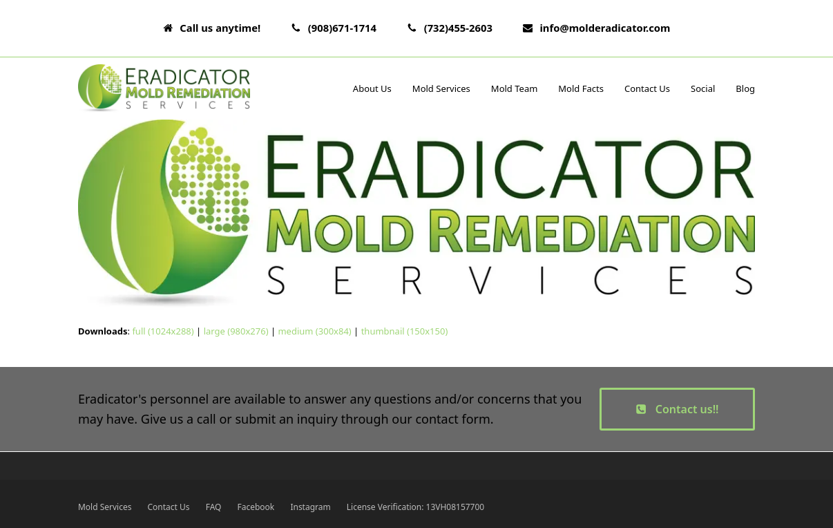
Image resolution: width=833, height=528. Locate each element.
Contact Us (169, 507)
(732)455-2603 (458, 28)
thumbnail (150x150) (404, 331)
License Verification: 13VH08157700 (415, 507)
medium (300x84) (314, 331)
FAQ (214, 507)
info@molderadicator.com (604, 28)
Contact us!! (676, 409)
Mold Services (104, 507)
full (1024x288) (162, 331)
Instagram (310, 507)
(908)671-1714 (342, 28)
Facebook (256, 507)
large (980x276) (236, 331)
